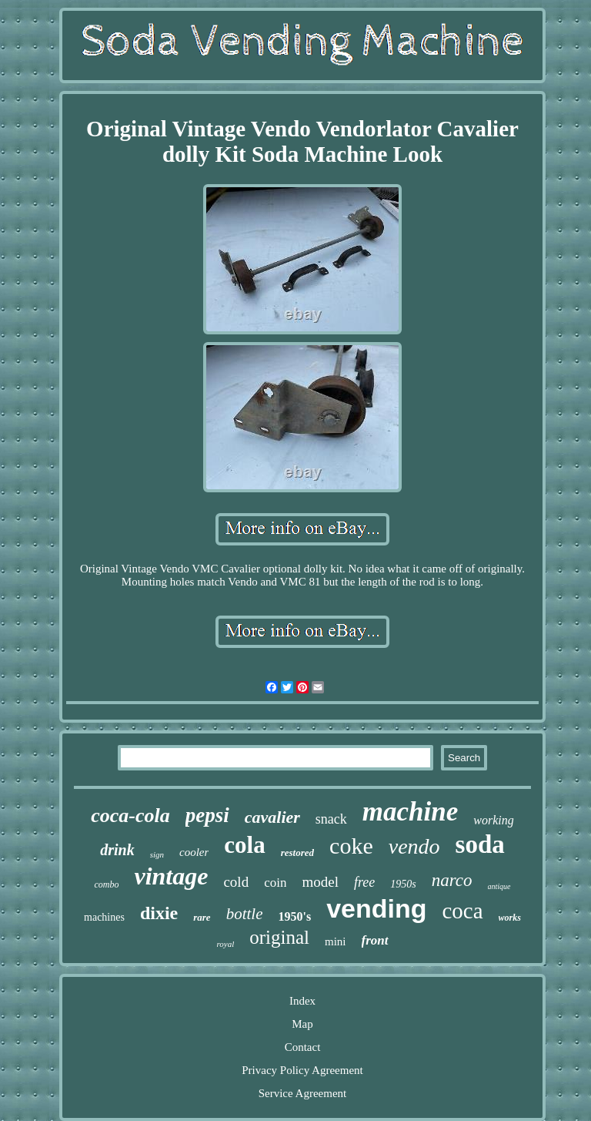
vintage (171, 876)
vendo (414, 846)
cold (236, 882)
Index (302, 1001)
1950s (403, 884)
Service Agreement (303, 1093)
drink (117, 849)
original (279, 937)
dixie (159, 913)
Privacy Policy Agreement (302, 1070)
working (493, 820)
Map (302, 1024)
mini (335, 941)
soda (480, 844)
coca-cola (130, 815)
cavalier (272, 817)
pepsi (207, 815)
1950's (294, 916)
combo (106, 884)
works (510, 917)
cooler (194, 852)
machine (410, 812)
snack (331, 819)
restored (297, 852)
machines (104, 917)
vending (376, 908)
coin (275, 882)
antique (499, 886)
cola (244, 844)
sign (157, 854)
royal (225, 943)
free (364, 882)
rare (201, 917)
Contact (303, 1047)
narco (452, 880)
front (375, 940)
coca (462, 910)
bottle (244, 914)
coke (351, 845)
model (320, 882)
